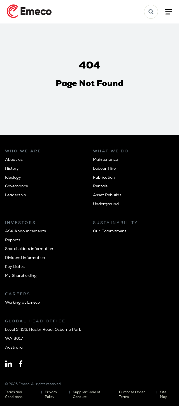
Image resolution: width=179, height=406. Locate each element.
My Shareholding (21, 275)
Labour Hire (104, 168)
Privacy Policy (51, 394)
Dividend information (25, 257)
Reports (12, 240)
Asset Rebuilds (107, 195)
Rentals (100, 186)
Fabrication (104, 177)
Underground (106, 204)
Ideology (13, 177)
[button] (151, 12)
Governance (16, 186)
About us (14, 159)
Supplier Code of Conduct (86, 394)
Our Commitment (109, 231)
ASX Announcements (25, 231)
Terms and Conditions (13, 394)
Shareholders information (29, 248)
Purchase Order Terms (132, 394)
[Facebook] (20, 364)
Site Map (164, 394)
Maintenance (105, 159)
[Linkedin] (8, 364)
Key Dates (15, 266)
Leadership (15, 195)
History (12, 168)
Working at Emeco (22, 302)
